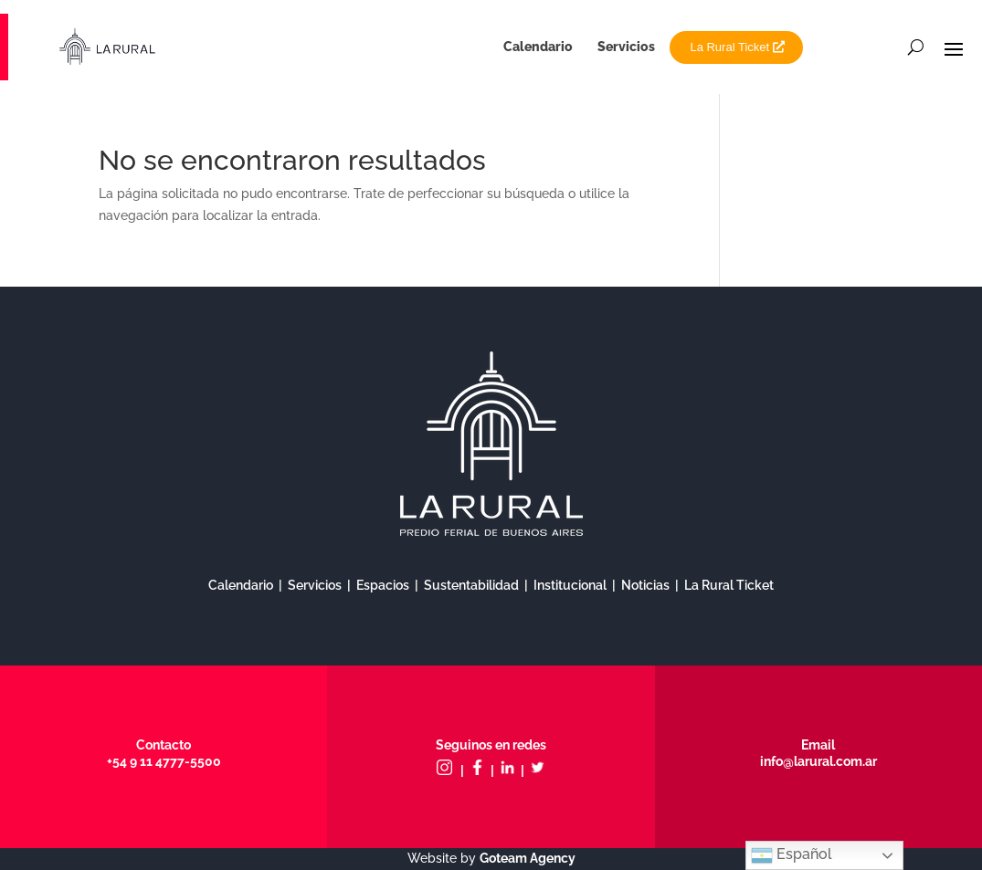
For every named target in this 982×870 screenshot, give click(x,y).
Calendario (538, 46)
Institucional (570, 585)
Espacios (382, 585)
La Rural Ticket (729, 47)
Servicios (626, 46)
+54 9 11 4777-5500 (164, 761)
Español (791, 855)
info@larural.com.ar (818, 761)
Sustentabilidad (471, 585)
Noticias (645, 585)
